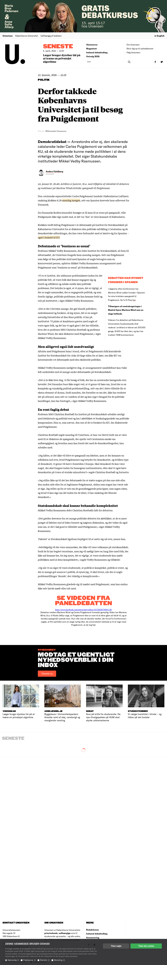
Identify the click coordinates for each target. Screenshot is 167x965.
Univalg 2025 (93, 56)
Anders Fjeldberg (54, 171)
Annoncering (92, 937)
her (134, 300)
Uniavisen (8, 35)
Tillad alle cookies (146, 946)
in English (159, 35)
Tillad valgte (116, 946)
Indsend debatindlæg (97, 52)
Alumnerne (91, 44)
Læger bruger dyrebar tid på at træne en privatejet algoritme (61, 58)
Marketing (59, 960)
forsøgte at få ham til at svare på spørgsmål (96, 212)
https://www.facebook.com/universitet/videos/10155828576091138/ (83, 610)
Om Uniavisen (133, 44)
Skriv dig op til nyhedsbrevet (140, 48)
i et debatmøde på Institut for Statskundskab (99, 225)
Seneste (58, 46)
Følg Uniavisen (133, 52)
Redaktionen (92, 929)
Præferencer (29, 960)
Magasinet (91, 48)
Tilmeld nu (47, 673)
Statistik (45, 960)
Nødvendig (13, 960)
